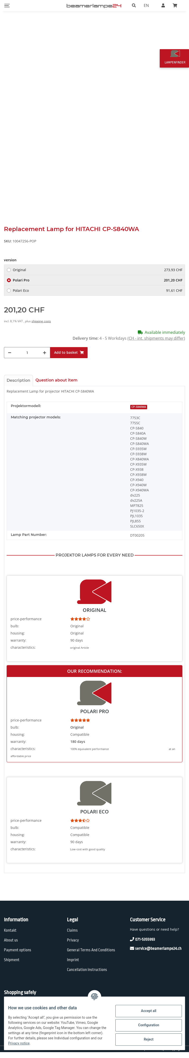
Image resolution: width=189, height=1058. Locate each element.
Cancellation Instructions (87, 975)
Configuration (144, 1025)
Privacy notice (71, 1043)
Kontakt (10, 936)
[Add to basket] (69, 358)
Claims (72, 936)
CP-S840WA (138, 412)
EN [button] (146, 5)
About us (11, 946)
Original (97, 275)
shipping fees (177, 1055)
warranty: (18, 646)
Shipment (11, 965)
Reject (145, 1039)
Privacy (73, 946)
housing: (18, 638)
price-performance (26, 624)
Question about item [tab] (56, 386)
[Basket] (177, 5)
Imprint (73, 965)
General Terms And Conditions (91, 956)
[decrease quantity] (9, 358)
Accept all (144, 1011)
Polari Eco (97, 296)
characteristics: (23, 653)
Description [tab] (18, 386)
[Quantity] (27, 358)
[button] (134, 5)
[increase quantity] (44, 358)
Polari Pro (97, 286)
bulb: (15, 631)
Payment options (17, 956)
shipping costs (41, 327)
